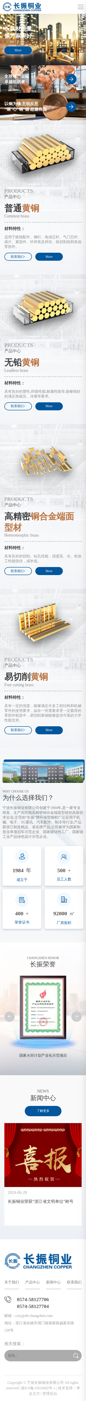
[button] (9, 1017)
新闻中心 (53, 1282)
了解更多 (43, 1111)
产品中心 (32, 1282)
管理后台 (49, 1394)
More (18, 50)
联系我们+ (18, 256)
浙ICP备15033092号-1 (38, 1388)
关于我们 (11, 1282)
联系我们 (74, 1282)
